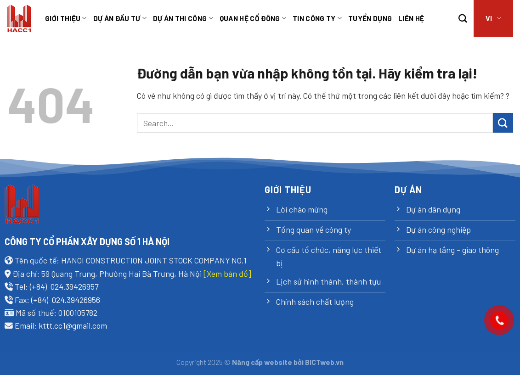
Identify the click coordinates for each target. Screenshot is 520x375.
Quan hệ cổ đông (253, 18)
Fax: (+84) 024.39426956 (57, 300)
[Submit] (503, 123)
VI (493, 18)
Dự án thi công (183, 18)
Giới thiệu (66, 18)
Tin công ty (317, 18)
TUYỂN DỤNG (370, 18)
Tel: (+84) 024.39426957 (56, 286)
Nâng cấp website (262, 362)
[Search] (462, 18)
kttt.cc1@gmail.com (73, 325)
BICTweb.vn (324, 362)
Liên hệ (411, 18)
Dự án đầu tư (120, 18)
